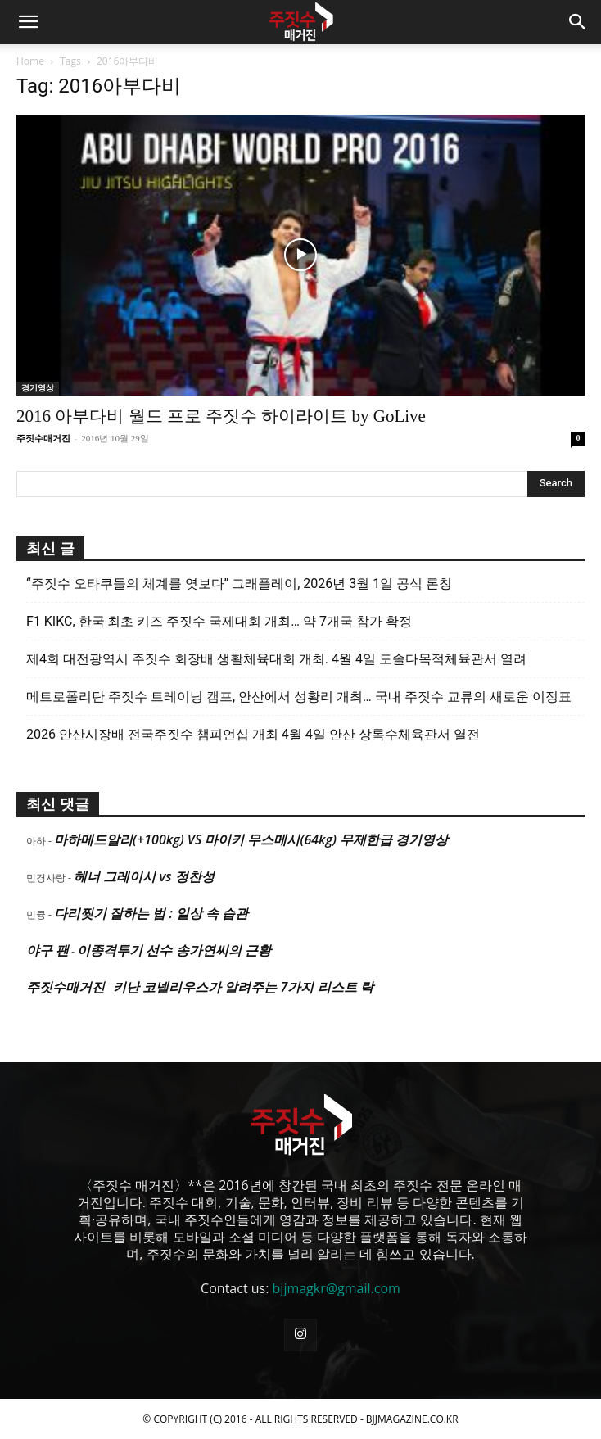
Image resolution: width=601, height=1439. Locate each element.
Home (30, 61)
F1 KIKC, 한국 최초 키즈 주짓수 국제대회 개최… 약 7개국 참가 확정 (219, 621)
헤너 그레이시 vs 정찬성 (144, 876)
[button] (28, 22)
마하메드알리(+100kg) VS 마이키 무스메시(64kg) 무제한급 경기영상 (251, 839)
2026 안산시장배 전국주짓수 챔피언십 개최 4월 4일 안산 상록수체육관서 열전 (253, 734)
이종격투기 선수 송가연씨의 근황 (173, 950)
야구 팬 (47, 950)
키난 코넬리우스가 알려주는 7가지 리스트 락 (243, 987)
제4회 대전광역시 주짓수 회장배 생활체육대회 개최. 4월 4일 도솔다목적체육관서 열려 (276, 659)
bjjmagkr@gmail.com (336, 1288)
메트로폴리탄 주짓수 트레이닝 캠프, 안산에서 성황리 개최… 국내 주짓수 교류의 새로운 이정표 (299, 696)
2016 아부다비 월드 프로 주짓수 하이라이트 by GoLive (221, 416)
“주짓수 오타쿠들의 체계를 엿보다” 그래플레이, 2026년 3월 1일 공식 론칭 (239, 583)
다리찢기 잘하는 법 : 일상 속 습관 (151, 913)
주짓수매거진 (43, 438)
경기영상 (37, 387)
